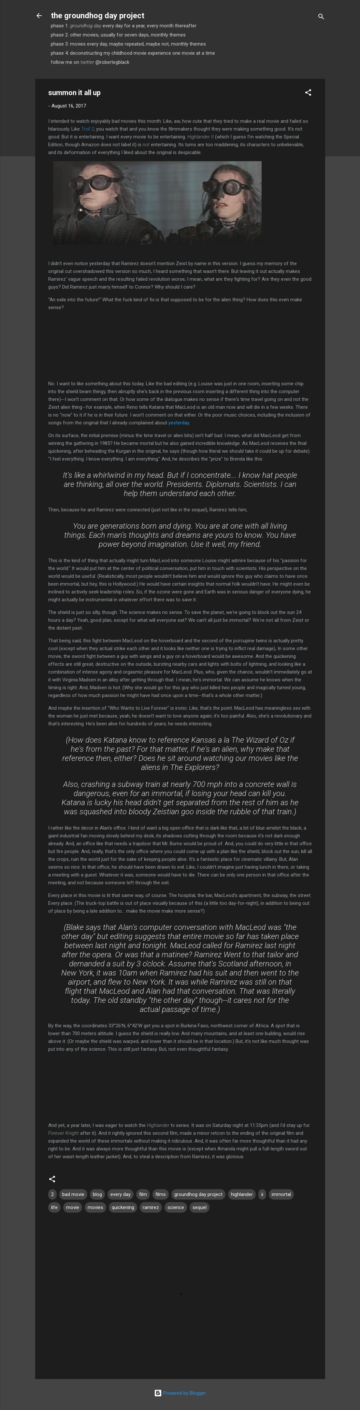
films (160, 1194)
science (175, 1207)
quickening (123, 1207)
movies (95, 1207)
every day (120, 1194)
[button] (308, 94)
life (54, 1207)
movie (72, 1207)
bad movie (73, 1194)
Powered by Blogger (180, 1393)
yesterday (178, 423)
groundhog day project (198, 1194)
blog (97, 1194)
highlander (242, 1194)
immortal (281, 1194)
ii (262, 1194)
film (143, 1194)
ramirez (151, 1207)
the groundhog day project (97, 15)
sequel (200, 1207)
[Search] (321, 18)
